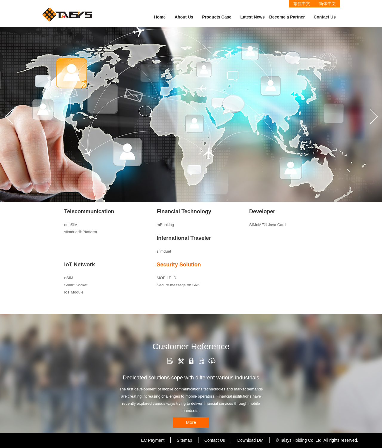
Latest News (252, 17)
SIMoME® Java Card (267, 225)
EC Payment (153, 440)
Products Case (216, 17)
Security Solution (179, 265)
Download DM (250, 440)
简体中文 (327, 3)
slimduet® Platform (80, 232)
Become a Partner (287, 17)
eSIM (68, 278)
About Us (184, 17)
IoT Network (79, 265)
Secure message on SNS (178, 285)
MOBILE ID (166, 278)
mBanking (165, 225)
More (191, 422)
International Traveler (184, 238)
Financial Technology (184, 211)
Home (160, 17)
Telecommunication (89, 211)
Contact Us (325, 17)
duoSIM (71, 225)
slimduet (164, 251)
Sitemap (184, 440)
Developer (262, 211)
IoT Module (74, 292)
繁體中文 (301, 3)
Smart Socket (75, 285)
